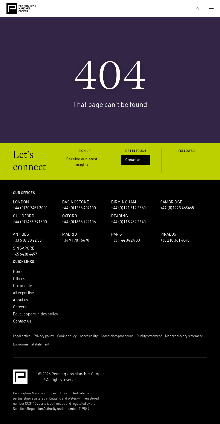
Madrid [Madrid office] (69, 234)
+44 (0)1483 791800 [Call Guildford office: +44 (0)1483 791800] (30, 221)
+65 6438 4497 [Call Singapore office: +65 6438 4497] (25, 254)
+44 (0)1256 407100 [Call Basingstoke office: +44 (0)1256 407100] (79, 207)
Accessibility (89, 336)
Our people (22, 285)
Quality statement (149, 336)
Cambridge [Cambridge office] (171, 201)
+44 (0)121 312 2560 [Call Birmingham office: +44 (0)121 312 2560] (128, 207)
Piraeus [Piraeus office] (168, 234)
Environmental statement (31, 344)
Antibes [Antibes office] (21, 234)
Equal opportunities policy (35, 313)
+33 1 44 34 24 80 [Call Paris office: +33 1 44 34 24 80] (125, 240)
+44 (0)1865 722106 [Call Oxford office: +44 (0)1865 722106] (79, 221)
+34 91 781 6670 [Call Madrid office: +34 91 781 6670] (75, 240)
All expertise (23, 292)
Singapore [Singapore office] (23, 248)
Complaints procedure (117, 336)
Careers (19, 306)
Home (18, 271)
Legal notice (22, 336)
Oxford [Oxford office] (69, 215)
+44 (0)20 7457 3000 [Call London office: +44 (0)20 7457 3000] (30, 207)
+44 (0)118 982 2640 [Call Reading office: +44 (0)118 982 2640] (128, 221)
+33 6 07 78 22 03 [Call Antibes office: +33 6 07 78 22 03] (27, 240)
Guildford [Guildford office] (23, 215)
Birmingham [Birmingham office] (123, 201)
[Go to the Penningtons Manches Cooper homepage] (21, 8)
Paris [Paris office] (116, 234)
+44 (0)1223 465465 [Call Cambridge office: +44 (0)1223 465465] (177, 207)
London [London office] (21, 201)
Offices (19, 278)
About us (20, 299)
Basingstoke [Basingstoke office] (75, 201)
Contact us (136, 159)
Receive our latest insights (85, 161)
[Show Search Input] (197, 8)
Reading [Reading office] (119, 215)
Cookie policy (67, 336)
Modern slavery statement (184, 336)
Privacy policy (44, 336)
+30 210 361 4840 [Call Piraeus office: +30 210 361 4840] (174, 240)
